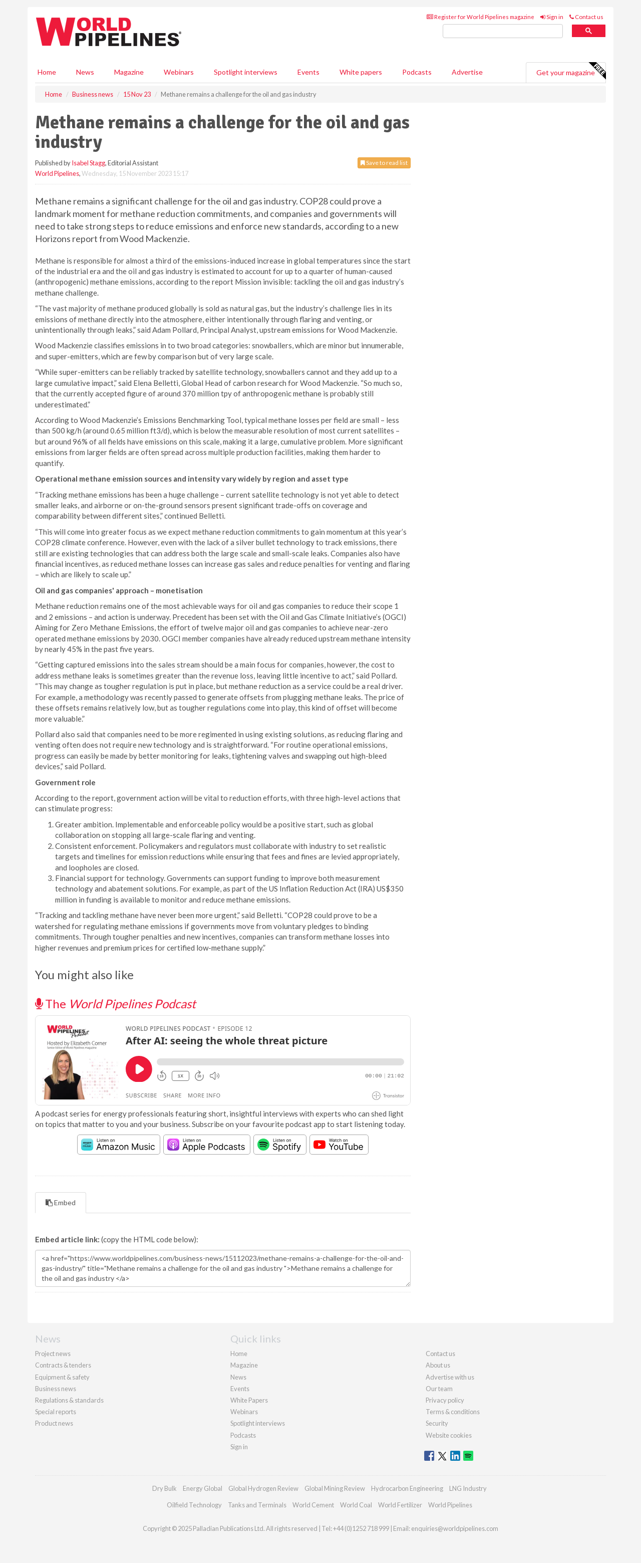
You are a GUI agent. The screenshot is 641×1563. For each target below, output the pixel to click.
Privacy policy (445, 1400)
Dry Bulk (164, 1488)
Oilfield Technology (194, 1505)
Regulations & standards (69, 1400)
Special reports (55, 1412)
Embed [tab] (61, 1202)
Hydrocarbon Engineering (407, 1488)
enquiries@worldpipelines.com (454, 1528)
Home (47, 72)
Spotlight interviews (245, 72)
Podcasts (417, 72)
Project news (53, 1354)
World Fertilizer (400, 1505)
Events (308, 72)
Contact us (586, 17)
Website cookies (449, 1435)
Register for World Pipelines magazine (480, 17)
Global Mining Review (334, 1488)
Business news (55, 1389)
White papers (361, 72)
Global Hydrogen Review (263, 1488)
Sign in (551, 17)
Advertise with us (450, 1377)
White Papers (249, 1400)
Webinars (179, 72)
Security (437, 1423)
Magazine (129, 72)
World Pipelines (57, 173)
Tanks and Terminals (257, 1505)
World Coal (356, 1505)
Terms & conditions (453, 1412)
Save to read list (384, 162)
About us (438, 1365)
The (115, 1003)
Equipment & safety (62, 1377)
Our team (439, 1389)
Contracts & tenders (63, 1365)
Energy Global (202, 1488)
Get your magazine (570, 71)
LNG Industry (468, 1488)
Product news (54, 1423)
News (238, 1377)
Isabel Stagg (88, 163)
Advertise (467, 72)
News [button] (85, 72)
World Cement (313, 1505)
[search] (503, 31)
